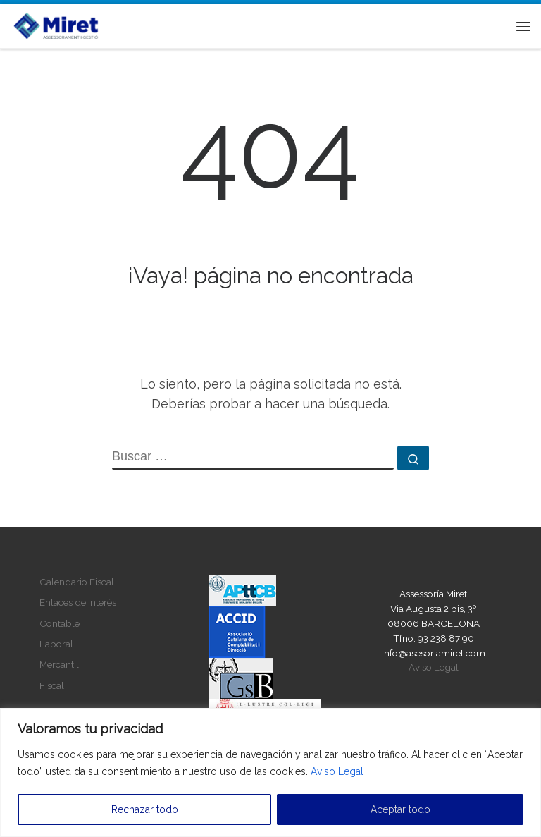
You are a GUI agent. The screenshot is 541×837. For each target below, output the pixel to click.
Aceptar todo (400, 809)
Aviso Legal (337, 771)
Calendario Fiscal (76, 581)
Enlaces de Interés (77, 602)
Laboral (56, 643)
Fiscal (51, 685)
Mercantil (59, 664)
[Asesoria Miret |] (56, 24)
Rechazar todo (144, 809)
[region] (270, 772)
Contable (59, 623)
